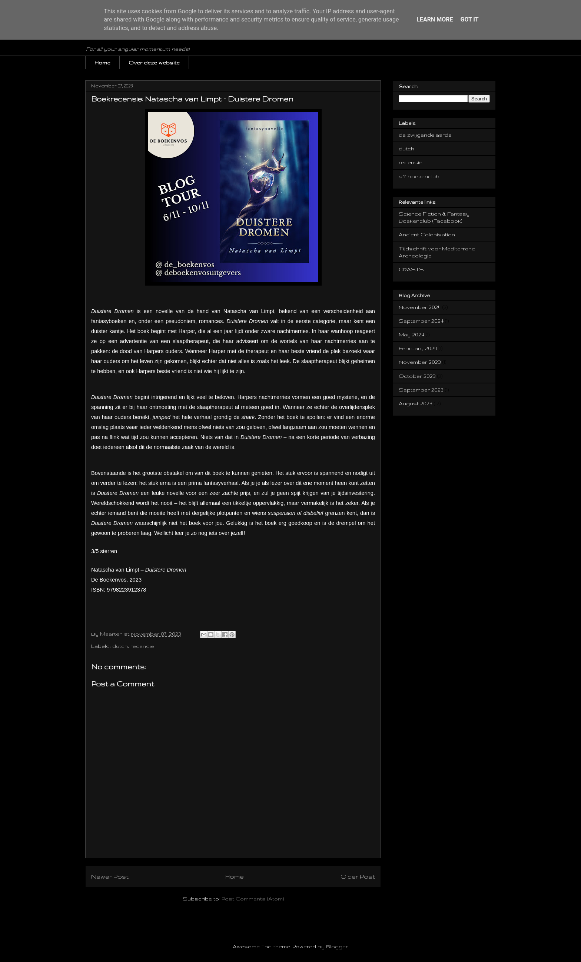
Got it (469, 19)
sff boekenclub (419, 176)
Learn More (434, 19)
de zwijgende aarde (425, 135)
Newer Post (110, 876)
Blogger (337, 946)
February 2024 (418, 348)
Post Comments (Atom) (253, 899)
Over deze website (154, 63)
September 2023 (421, 390)
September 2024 (421, 321)
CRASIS (411, 269)
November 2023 (420, 362)
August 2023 (415, 403)
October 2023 (417, 376)
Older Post (358, 876)
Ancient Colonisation (427, 234)
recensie (142, 646)
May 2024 (411, 334)
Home (102, 63)
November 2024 (420, 307)
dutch (120, 646)
